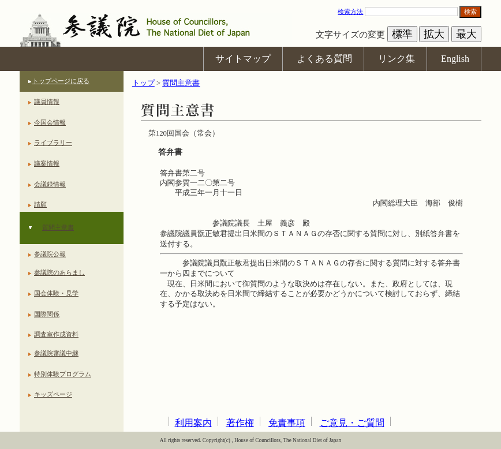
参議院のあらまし (59, 272)
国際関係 (46, 313)
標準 (402, 34)
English (455, 58)
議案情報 (46, 163)
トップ (143, 83)
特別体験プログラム (62, 374)
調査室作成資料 (56, 334)
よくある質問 (324, 58)
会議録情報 (50, 184)
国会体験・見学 (56, 293)
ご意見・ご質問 (352, 423)
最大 (466, 34)
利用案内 (193, 423)
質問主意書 (58, 227)
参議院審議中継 (56, 353)
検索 (470, 11)
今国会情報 (50, 122)
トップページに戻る (60, 80)
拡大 (434, 34)
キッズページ (53, 394)
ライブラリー (53, 142)
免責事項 (286, 423)
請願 (40, 204)
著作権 (240, 423)
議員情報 (46, 101)
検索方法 (350, 11)
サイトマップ (243, 58)
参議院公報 (50, 253)
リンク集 (396, 58)
